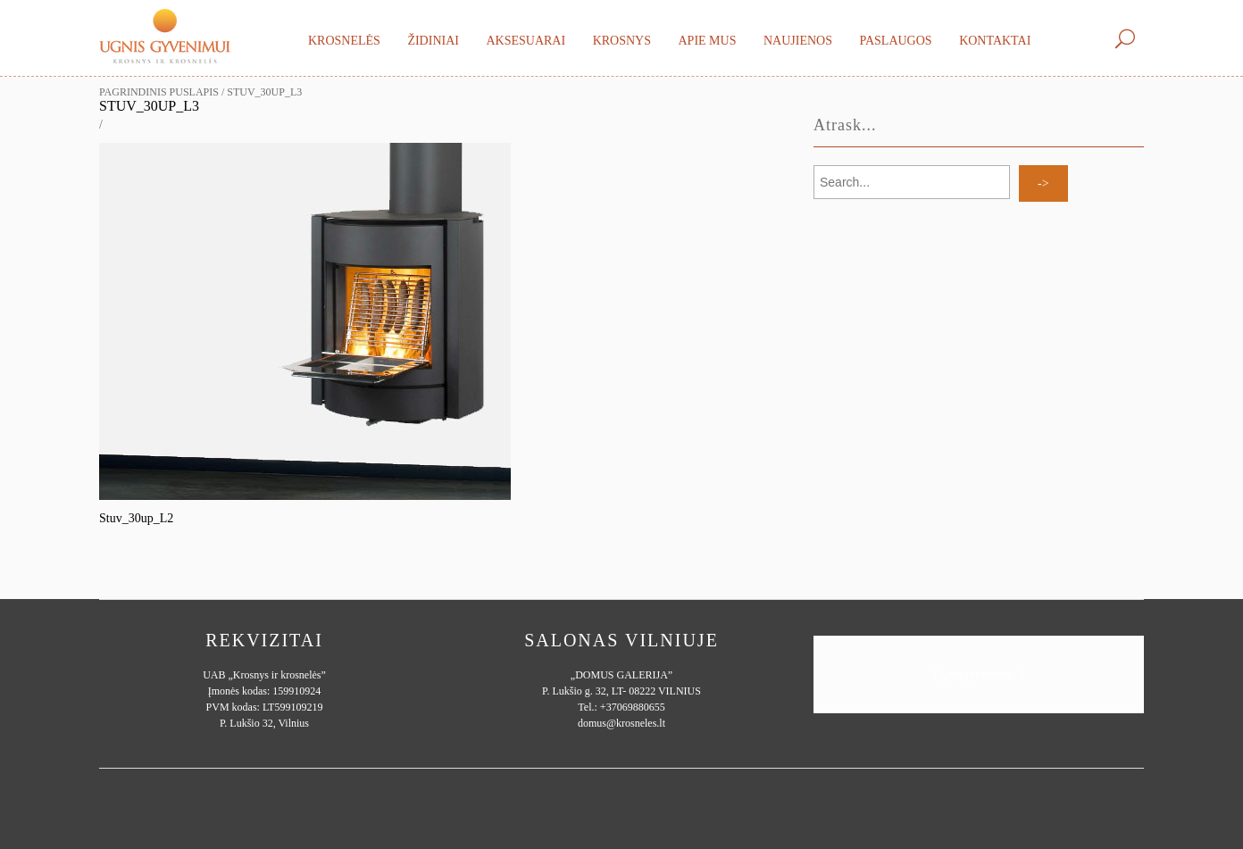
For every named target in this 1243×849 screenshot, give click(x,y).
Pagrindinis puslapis (159, 92)
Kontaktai (994, 40)
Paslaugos (895, 40)
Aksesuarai (525, 40)
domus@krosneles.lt (621, 723)
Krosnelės (344, 40)
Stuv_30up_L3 (149, 105)
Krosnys (622, 40)
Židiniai (433, 40)
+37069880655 (632, 707)
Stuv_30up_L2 (136, 518)
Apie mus (707, 40)
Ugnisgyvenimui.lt (978, 674)
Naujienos (797, 40)
